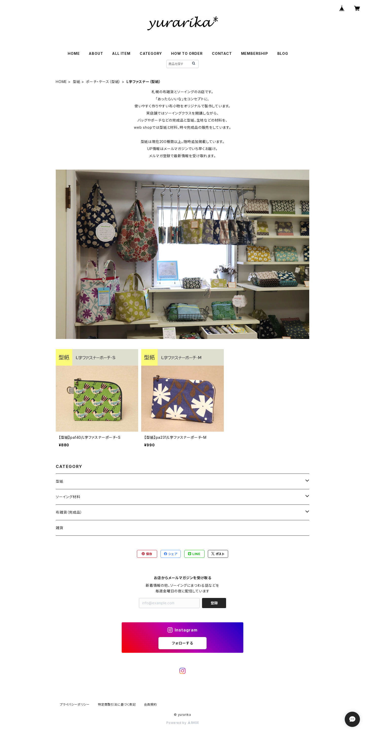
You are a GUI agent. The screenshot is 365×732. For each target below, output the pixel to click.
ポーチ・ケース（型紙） (103, 81)
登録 (214, 603)
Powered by (182, 723)
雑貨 (59, 528)
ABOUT (96, 53)
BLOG (282, 53)
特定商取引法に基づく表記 (117, 704)
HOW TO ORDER (187, 53)
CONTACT (222, 53)
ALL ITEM (121, 53)
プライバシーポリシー (75, 704)
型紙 (76, 81)
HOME (74, 53)
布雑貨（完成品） (69, 512)
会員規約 (150, 704)
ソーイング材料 (68, 497)
